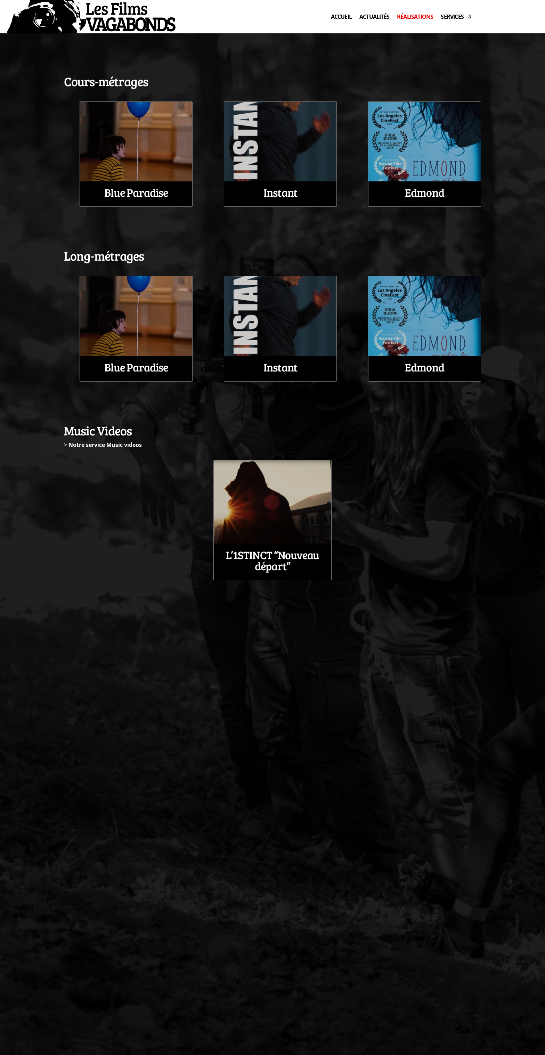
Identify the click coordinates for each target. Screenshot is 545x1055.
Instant (280, 192)
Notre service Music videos (105, 445)
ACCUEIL (341, 17)
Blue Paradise (136, 192)
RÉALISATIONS (415, 17)
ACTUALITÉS (374, 17)
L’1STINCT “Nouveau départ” (272, 560)
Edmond (424, 192)
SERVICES (452, 17)
